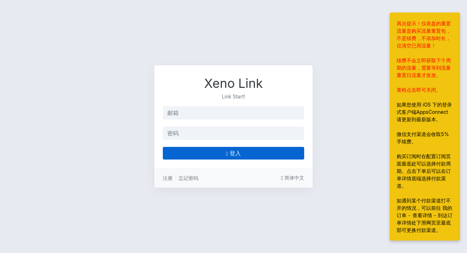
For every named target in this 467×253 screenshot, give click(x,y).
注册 (168, 178)
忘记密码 (188, 178)
